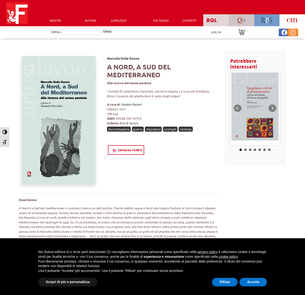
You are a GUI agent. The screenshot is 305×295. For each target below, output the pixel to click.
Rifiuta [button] (225, 282)
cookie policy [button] (228, 257)
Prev (237, 108)
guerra (137, 129)
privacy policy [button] (208, 252)
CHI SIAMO (161, 20)
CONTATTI (189, 20)
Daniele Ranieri (131, 104)
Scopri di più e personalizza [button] (68, 282)
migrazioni (153, 129)
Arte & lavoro (128, 123)
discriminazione (119, 129)
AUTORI (90, 20)
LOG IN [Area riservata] (216, 32)
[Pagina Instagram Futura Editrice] (293, 32)
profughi (170, 129)
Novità (55, 20)
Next (272, 108)
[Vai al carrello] (241, 32)
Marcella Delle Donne (123, 58)
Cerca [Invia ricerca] (107, 31)
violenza (186, 129)
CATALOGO (119, 20)
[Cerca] (75, 32)
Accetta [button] (253, 282)
